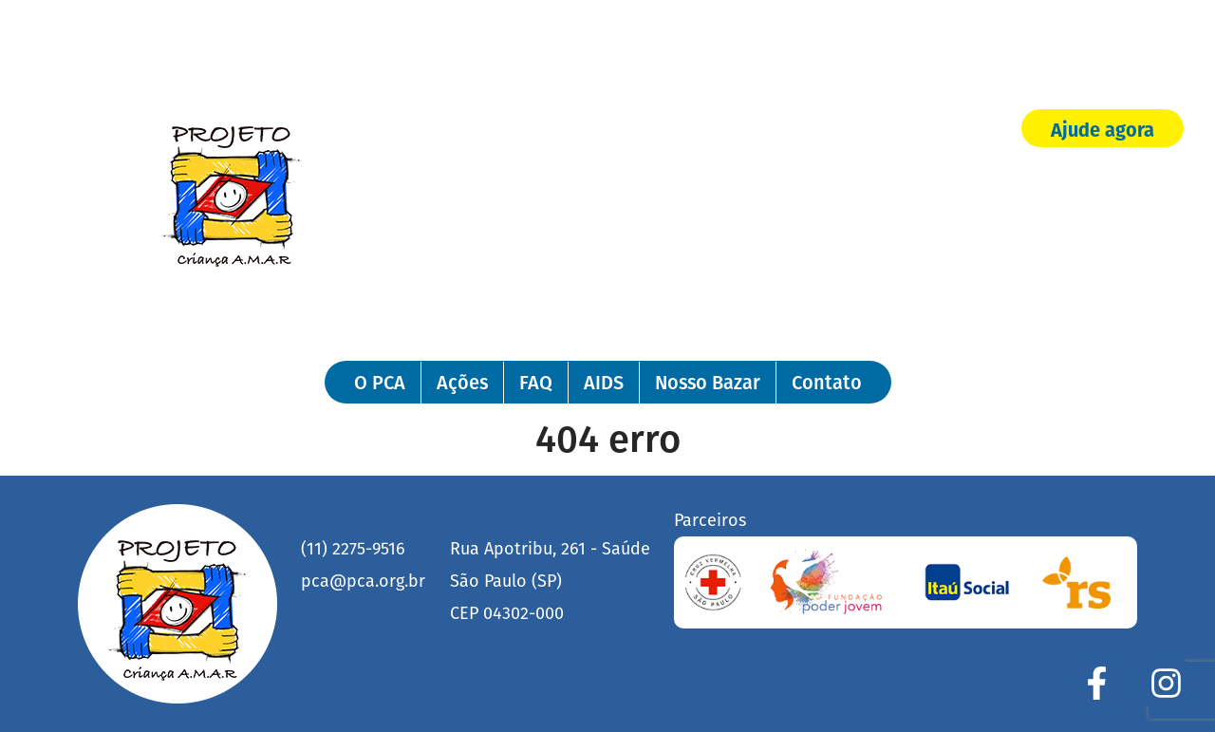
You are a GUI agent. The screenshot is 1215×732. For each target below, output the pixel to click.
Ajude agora (1102, 130)
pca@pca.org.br (363, 581)
